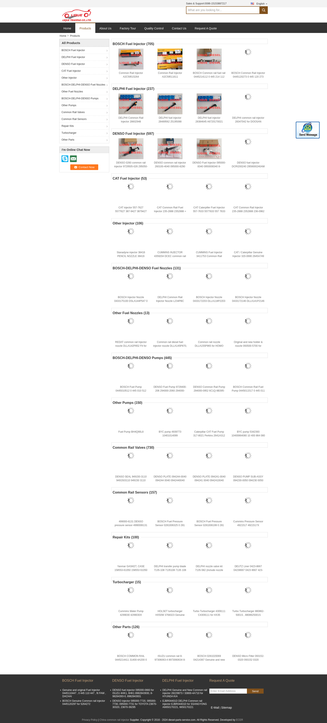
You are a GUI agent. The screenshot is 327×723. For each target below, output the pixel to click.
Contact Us (179, 28)
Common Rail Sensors (74, 119)
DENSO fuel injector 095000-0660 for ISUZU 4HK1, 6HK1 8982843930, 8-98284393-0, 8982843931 (133, 693)
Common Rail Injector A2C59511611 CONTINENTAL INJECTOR (170, 77)
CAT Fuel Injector (71, 70)
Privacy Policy (90, 719)
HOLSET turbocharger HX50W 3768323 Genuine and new (170, 615)
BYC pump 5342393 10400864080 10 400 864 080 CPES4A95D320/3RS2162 (248, 435)
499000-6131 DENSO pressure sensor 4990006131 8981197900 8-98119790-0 (131, 525)
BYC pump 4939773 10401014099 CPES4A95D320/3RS (170, 435)
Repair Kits (68, 126)
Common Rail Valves (73, 112)
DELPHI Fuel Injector (73, 57)
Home (67, 28)
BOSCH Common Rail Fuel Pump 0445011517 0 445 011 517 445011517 (248, 390)
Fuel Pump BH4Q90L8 (130, 431)
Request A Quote (206, 28)
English (262, 3)
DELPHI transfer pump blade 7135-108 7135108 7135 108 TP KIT (170, 570)
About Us (105, 28)
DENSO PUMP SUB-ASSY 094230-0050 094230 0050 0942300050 (248, 480)
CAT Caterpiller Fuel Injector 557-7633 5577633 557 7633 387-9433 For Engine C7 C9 (209, 211)
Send (255, 691)
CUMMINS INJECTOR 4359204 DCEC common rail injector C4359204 (170, 256)
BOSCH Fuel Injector (73, 50)
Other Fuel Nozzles (72, 91)
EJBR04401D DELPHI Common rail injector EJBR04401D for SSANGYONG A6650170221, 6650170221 (184, 704)
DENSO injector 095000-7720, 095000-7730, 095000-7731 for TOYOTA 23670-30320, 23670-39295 (134, 704)
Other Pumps (69, 105)
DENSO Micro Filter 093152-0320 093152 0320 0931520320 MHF (248, 660)
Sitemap (226, 707)
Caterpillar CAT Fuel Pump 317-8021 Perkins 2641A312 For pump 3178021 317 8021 (209, 435)
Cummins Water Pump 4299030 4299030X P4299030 (130, 615)
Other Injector (69, 77)
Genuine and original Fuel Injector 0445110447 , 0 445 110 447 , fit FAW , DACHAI (84, 693)
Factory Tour (128, 28)
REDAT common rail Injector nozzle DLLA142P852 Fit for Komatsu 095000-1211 (131, 346)
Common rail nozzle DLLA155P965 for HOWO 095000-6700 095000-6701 (209, 346)
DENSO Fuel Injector (73, 64)
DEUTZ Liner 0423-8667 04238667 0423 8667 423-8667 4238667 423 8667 (248, 570)
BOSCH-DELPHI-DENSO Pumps (80, 98)
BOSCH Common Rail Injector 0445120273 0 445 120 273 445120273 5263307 (248, 77)
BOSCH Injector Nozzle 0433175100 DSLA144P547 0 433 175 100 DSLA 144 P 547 (130, 301)
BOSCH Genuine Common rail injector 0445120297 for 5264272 (83, 702)
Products (85, 28)
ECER (239, 719)
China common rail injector (114, 719)
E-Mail (215, 707)
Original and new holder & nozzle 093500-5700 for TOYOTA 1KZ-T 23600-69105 (248, 346)
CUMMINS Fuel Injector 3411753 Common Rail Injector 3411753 (209, 256)
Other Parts (68, 139)
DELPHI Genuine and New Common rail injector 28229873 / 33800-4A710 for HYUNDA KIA (184, 693)
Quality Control (154, 28)
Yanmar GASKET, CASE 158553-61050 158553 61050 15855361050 (130, 570)
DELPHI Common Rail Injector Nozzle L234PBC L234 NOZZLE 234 (170, 301)
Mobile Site (216, 712)
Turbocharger (69, 132)
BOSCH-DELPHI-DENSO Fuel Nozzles (83, 84)
